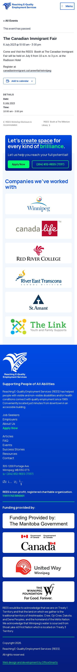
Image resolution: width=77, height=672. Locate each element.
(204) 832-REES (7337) (50, 164)
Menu (69, 6)
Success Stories (14, 449)
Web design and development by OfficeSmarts (30, 662)
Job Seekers (11, 415)
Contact (8, 458)
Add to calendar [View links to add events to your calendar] (20, 81)
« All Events (10, 20)
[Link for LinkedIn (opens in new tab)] (16, 482)
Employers (10, 419)
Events (7, 445)
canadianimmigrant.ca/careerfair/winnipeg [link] (27, 70)
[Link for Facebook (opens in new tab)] (4, 482)
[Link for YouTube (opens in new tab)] (21, 484)
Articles (8, 436)
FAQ (5, 441)
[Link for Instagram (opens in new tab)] (10, 482)
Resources (10, 454)
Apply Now (18, 164)
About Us (9, 424)
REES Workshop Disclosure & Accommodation (17, 123)
